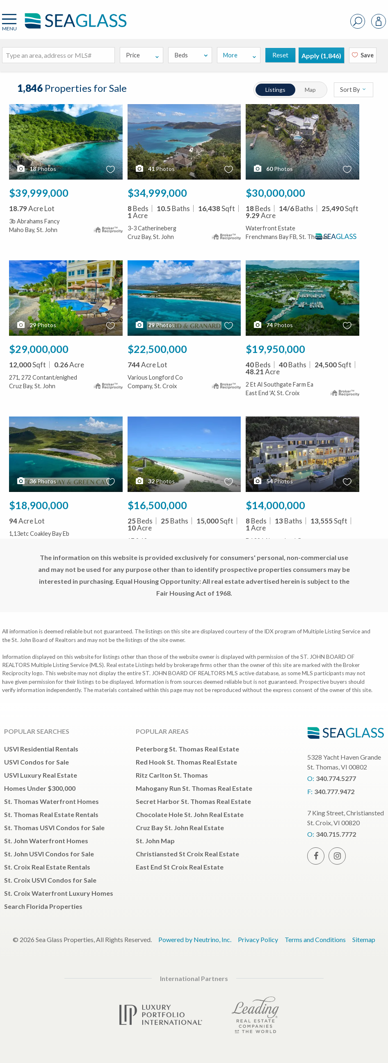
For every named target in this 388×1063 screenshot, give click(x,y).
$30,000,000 (275, 193)
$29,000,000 (38, 349)
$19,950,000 (275, 349)
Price (143, 55)
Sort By (353, 89)
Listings (275, 89)
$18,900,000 (38, 505)
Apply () (321, 55)
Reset (280, 55)
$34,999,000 (157, 193)
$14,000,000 (275, 505)
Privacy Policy (258, 939)
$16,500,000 (157, 505)
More (240, 55)
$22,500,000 (157, 349)
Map (310, 89)
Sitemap (363, 939)
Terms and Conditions (315, 939)
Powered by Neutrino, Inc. (194, 939)
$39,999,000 (38, 193)
